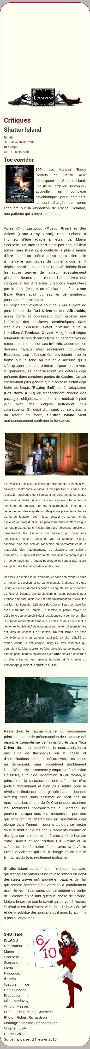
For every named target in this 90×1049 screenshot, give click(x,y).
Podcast (7, 14)
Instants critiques (14, 75)
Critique (13, 147)
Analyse (7, 60)
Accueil (6, 22)
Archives (7, 6)
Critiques (7, 37)
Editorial (7, 29)
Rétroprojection (13, 68)
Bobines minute (13, 45)
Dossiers (7, 52)
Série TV (7, 83)
